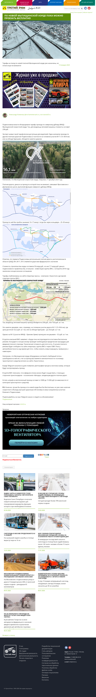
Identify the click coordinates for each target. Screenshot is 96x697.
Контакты (45, 680)
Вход (71, 12)
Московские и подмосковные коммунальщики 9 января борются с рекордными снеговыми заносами (19, 575)
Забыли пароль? (88, 12)
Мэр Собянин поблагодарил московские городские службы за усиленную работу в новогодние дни (53, 535)
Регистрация (78, 12)
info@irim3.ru (71, 662)
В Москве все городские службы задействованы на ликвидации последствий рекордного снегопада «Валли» (53, 495)
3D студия (22, 651)
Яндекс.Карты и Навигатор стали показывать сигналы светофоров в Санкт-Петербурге (18, 494)
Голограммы (23, 649)
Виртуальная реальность (28, 653)
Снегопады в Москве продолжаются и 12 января (19, 534)
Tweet (47, 457)
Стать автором (47, 651)
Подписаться (28, 456)
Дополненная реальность (28, 656)
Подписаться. (7, 399)
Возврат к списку (9, 635)
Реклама (45, 675)
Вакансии (45, 677)
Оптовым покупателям (50, 673)
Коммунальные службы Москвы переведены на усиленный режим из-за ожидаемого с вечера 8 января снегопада (53, 576)
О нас (21, 646)
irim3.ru (23, 404)
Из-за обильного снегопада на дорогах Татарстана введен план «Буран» (17, 615)
